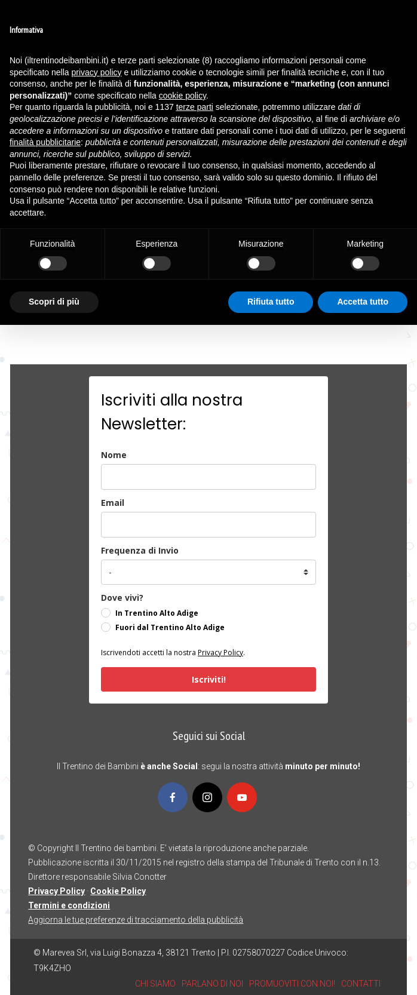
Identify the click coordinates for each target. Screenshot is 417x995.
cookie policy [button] (182, 95)
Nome (114, 454)
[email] (208, 525)
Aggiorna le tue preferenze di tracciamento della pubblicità (135, 920)
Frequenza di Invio (140, 550)
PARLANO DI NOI (212, 983)
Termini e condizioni (69, 905)
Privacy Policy (220, 652)
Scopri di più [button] (54, 301)
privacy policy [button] (97, 72)
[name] (208, 477)
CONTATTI (361, 983)
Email (112, 502)
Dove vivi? (122, 597)
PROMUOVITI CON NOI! (292, 983)
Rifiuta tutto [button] (271, 301)
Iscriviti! (209, 679)
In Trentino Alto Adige (156, 613)
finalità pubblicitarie (45, 142)
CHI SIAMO (155, 983)
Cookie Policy (118, 891)
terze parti (194, 107)
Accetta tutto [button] (362, 301)
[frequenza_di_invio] (208, 572)
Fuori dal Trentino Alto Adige (170, 627)
